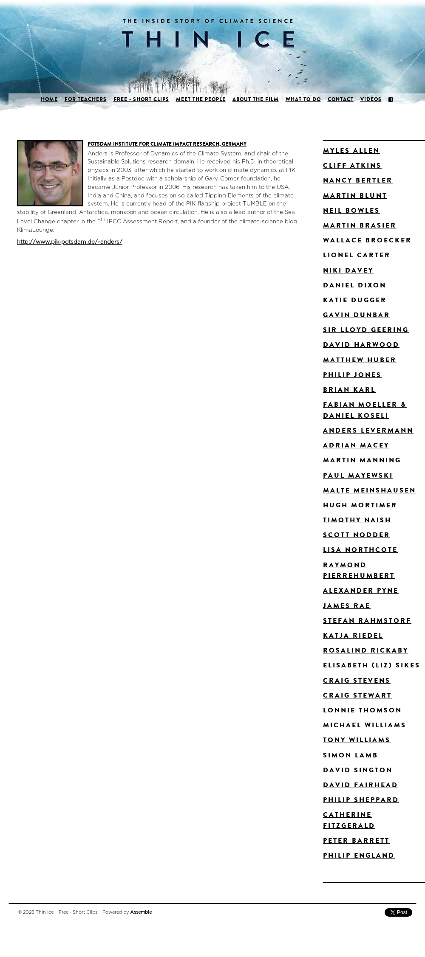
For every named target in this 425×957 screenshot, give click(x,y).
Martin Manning (362, 460)
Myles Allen (351, 150)
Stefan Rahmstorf (367, 620)
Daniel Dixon (354, 285)
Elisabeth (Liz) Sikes (371, 665)
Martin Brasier (360, 225)
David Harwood (361, 344)
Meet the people (201, 99)
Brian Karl (349, 389)
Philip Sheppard (361, 799)
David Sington (358, 770)
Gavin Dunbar (356, 314)
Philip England (359, 855)
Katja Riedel (353, 635)
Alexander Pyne (361, 590)
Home (49, 99)
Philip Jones (352, 374)
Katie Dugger (355, 300)
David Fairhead (360, 784)
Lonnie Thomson (362, 710)
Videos (371, 99)
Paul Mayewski (358, 475)
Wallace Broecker (367, 240)
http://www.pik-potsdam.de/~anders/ (69, 242)
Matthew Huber (360, 359)
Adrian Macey (356, 445)
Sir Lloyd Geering (366, 329)
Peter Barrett (356, 840)
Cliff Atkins (352, 165)
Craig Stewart (357, 695)
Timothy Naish (357, 519)
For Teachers (86, 99)
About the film (255, 99)
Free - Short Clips (141, 99)
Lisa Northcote (360, 549)
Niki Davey (348, 270)
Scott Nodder (356, 534)
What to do (303, 99)
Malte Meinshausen (369, 490)
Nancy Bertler (358, 180)
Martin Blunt (355, 195)
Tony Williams (357, 739)
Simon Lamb (350, 755)
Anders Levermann (368, 430)
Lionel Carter (357, 255)
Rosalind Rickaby (365, 650)
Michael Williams (364, 725)
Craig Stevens (357, 680)
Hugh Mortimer (360, 505)
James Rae (347, 605)
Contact (341, 99)
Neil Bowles (351, 210)
